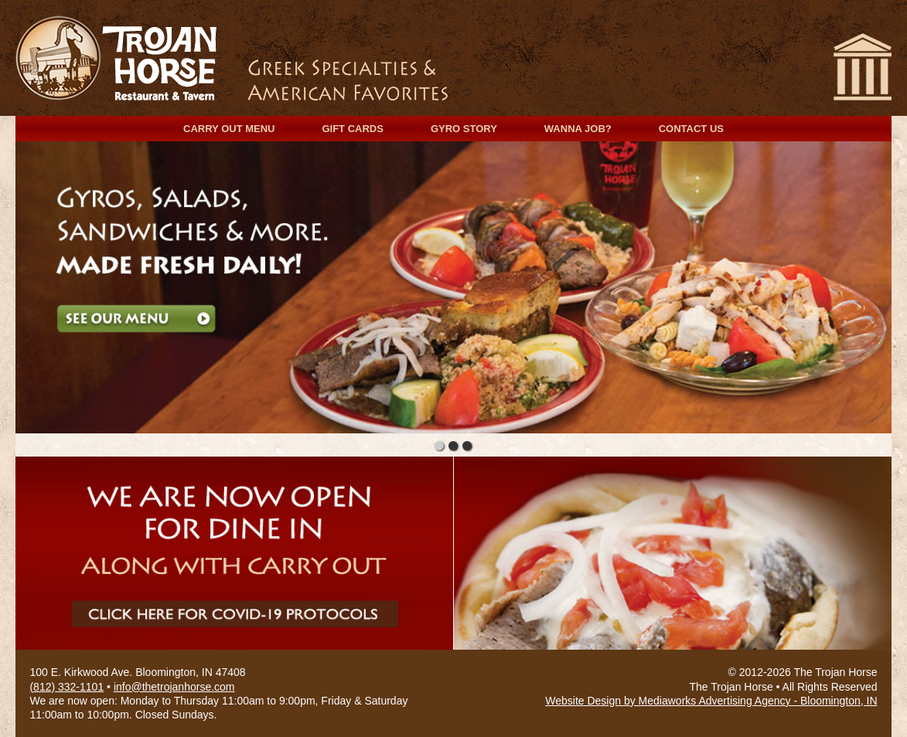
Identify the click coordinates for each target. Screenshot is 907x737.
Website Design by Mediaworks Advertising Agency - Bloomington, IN (711, 701)
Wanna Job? (578, 128)
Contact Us (691, 128)
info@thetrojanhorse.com (174, 687)
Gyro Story (464, 128)
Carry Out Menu (228, 128)
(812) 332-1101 (66, 687)
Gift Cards (352, 128)
